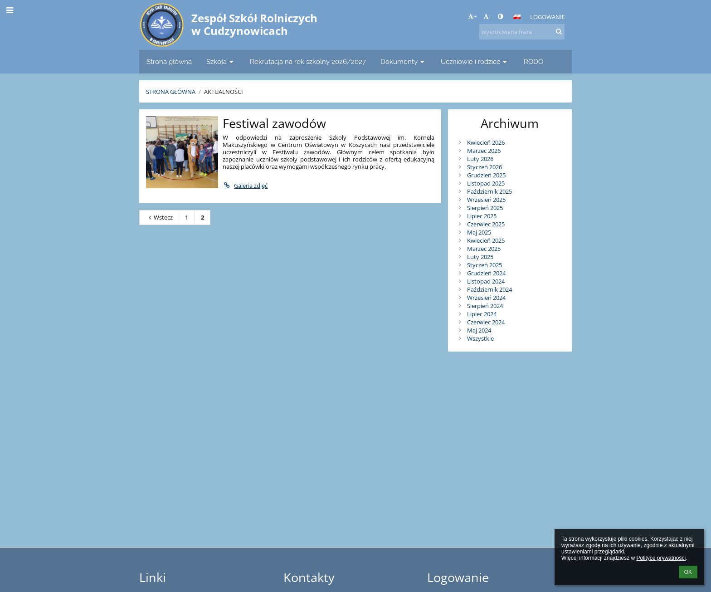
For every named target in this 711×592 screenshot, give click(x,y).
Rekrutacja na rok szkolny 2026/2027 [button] (308, 61)
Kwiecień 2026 (486, 142)
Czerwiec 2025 (486, 224)
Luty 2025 (480, 257)
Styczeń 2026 (484, 167)
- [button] (487, 16)
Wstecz (159, 217)
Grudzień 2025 (486, 175)
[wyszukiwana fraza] (522, 32)
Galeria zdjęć (245, 185)
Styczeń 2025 (484, 265)
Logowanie (547, 17)
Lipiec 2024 (482, 314)
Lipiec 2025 (482, 216)
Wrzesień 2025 (486, 200)
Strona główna (170, 92)
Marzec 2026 (484, 151)
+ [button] (472, 16)
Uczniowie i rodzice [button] (475, 61)
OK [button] (688, 572)
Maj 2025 (479, 232)
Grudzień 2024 (486, 273)
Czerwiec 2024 (486, 322)
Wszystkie (480, 338)
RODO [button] (533, 61)
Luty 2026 (480, 159)
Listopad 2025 (486, 183)
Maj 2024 (479, 330)
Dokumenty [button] (403, 61)
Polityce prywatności (661, 558)
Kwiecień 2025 (486, 240)
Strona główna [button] (169, 61)
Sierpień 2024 (485, 306)
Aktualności (223, 92)
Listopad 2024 (486, 281)
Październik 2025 (489, 191)
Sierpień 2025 (485, 208)
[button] (517, 16)
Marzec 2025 (484, 249)
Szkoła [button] (220, 61)
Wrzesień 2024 (486, 298)
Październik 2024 (489, 289)
